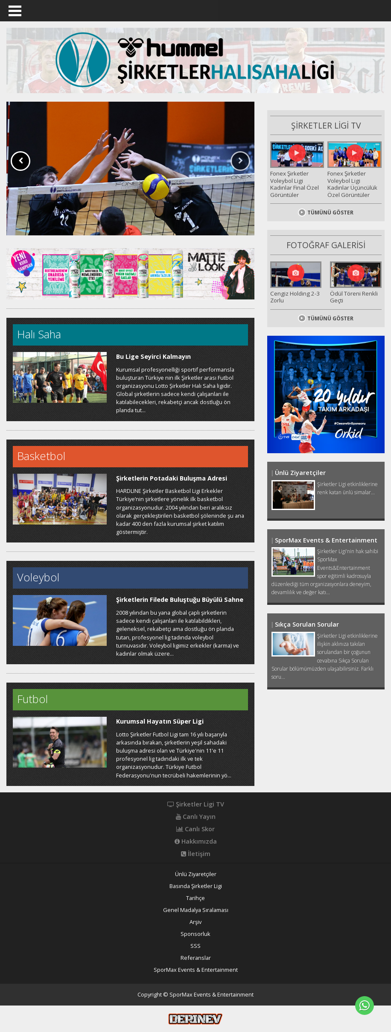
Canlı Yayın (196, 817)
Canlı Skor (195, 829)
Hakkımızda (196, 841)
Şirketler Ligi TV (195, 804)
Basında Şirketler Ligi (195, 886)
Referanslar (196, 958)
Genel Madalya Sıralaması (195, 910)
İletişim (195, 854)
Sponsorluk (195, 934)
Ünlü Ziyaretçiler (195, 874)
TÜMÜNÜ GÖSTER (325, 209)
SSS (195, 946)
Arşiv (195, 922)
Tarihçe (195, 898)
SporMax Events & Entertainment (196, 969)
